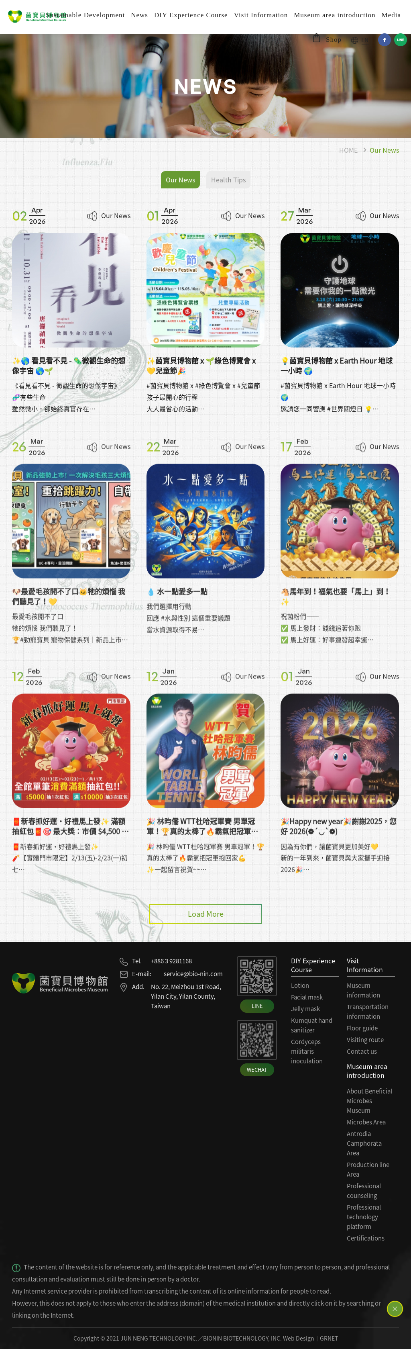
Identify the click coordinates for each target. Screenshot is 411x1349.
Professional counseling (364, 1190)
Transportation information (368, 1011)
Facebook (384, 39)
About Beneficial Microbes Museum (369, 1101)
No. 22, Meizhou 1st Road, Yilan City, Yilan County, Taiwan (186, 996)
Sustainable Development (85, 15)
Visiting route (365, 1039)
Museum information (363, 990)
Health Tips (228, 179)
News (139, 15)
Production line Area (368, 1169)
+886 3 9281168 (171, 961)
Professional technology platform (364, 1217)
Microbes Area (366, 1122)
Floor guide (362, 1028)
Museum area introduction (334, 15)
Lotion (300, 985)
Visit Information (261, 15)
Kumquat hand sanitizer (311, 1025)
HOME (348, 150)
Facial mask (307, 997)
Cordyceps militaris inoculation (307, 1051)
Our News (384, 150)
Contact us (362, 1051)
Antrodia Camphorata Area (364, 1143)
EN (364, 40)
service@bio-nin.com (193, 973)
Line (400, 39)
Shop (334, 39)
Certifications (366, 1238)
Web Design (298, 1338)
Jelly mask (305, 1008)
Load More (206, 913)
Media (391, 15)
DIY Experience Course (191, 15)
